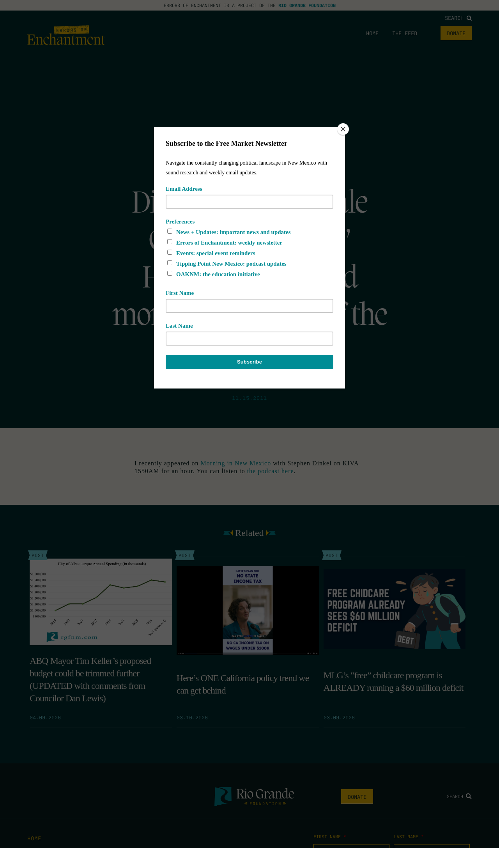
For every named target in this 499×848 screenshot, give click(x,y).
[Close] (343, 129)
